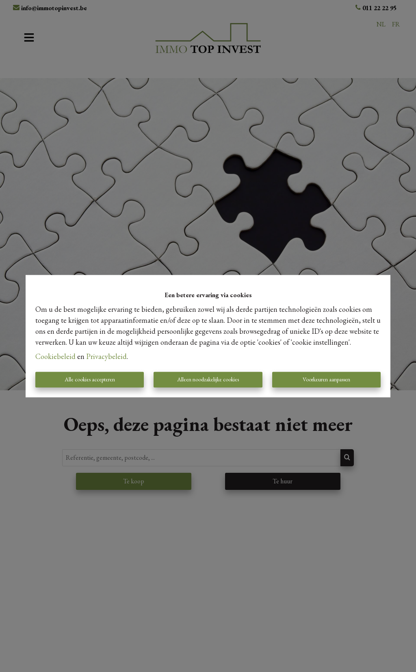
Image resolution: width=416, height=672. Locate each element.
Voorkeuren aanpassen (326, 379)
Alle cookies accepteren (90, 379)
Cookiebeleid (55, 356)
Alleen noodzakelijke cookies (208, 379)
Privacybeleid (106, 356)
